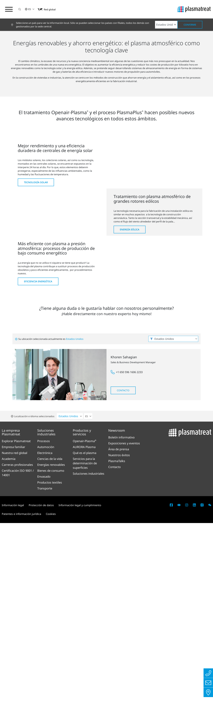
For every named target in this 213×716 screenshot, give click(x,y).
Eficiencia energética (38, 452)
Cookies (51, 707)
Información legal (13, 698)
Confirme (190, 24)
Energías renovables (51, 82)
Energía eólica (129, 354)
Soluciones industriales (24, 82)
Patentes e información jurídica (21, 707)
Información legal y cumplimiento (80, 698)
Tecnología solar (36, 260)
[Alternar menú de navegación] (9, 9)
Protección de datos (41, 698)
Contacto (123, 583)
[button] (20, 9)
